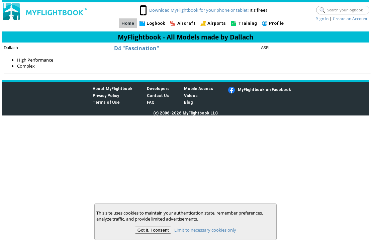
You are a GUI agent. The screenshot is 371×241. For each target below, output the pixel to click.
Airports (216, 23)
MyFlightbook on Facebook (264, 89)
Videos (191, 95)
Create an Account (350, 18)
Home (127, 23)
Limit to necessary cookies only (205, 230)
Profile (276, 23)
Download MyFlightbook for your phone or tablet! (199, 10)
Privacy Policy (106, 95)
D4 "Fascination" (136, 48)
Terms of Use (106, 102)
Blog (188, 102)
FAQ (151, 102)
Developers (158, 88)
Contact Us (158, 95)
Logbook (156, 23)
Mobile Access (198, 88)
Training (247, 23)
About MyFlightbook (112, 88)
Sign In (322, 18)
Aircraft (186, 23)
